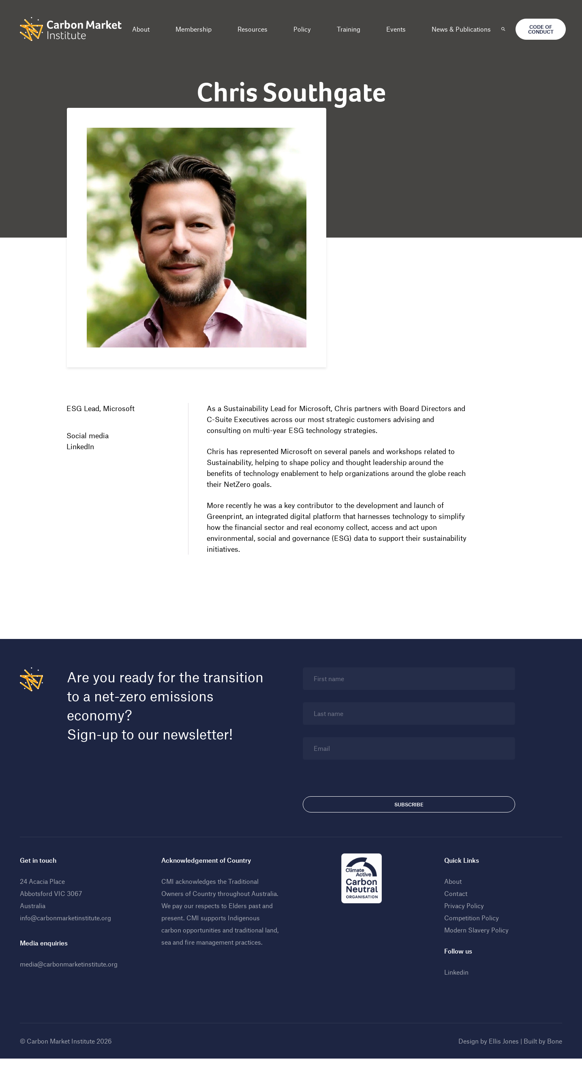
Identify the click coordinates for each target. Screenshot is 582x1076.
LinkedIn (84, 447)
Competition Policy (470, 935)
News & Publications (464, 29)
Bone (550, 1058)
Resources (256, 29)
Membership (197, 29)
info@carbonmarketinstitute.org (69, 935)
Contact (454, 911)
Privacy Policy (462, 923)
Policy (306, 29)
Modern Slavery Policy (475, 947)
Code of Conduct (544, 29)
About (144, 29)
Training (352, 29)
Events (399, 29)
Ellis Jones (500, 1058)
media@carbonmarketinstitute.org (72, 981)
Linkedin (455, 989)
